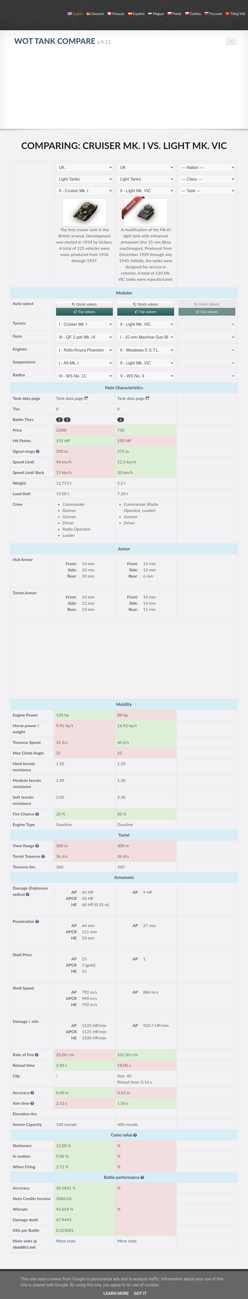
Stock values (84, 304)
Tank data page (72, 398)
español (136, 14)
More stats (65, 1240)
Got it (140, 1293)
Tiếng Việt (235, 14)
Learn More (116, 1293)
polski (174, 14)
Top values (84, 312)
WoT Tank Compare (62, 40)
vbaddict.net (24, 1246)
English (75, 14)
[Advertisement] (124, 90)
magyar (156, 14)
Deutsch (95, 14)
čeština (193, 14)
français (116, 14)
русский (213, 14)
